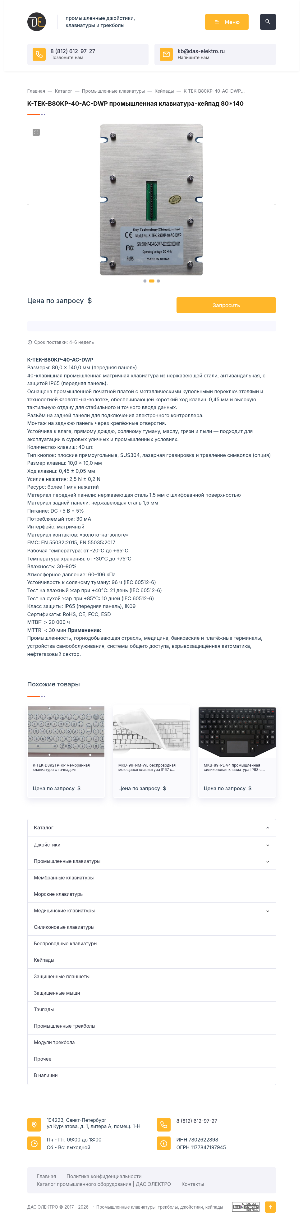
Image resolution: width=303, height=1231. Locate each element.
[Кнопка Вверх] (270, 1207)
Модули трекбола (54, 1042)
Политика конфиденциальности (104, 1176)
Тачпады (44, 1009)
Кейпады (44, 960)
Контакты (192, 1184)
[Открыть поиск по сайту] (268, 22)
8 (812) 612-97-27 (72, 51)
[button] (144, 281)
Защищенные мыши (57, 993)
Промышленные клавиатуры (67, 861)
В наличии (46, 1075)
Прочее (42, 1059)
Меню (227, 22)
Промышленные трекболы (64, 1026)
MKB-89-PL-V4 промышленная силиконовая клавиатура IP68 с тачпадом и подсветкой (233, 767)
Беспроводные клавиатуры (65, 944)
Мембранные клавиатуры (64, 878)
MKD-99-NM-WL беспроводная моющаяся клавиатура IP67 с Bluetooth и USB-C (147, 767)
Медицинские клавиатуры (64, 911)
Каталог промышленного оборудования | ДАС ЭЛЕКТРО (104, 1184)
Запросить (226, 305)
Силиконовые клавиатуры (64, 927)
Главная (46, 1176)
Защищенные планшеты (62, 977)
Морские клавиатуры (59, 894)
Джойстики (47, 845)
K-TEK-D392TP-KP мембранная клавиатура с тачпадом (61, 767)
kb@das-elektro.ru (201, 51)
